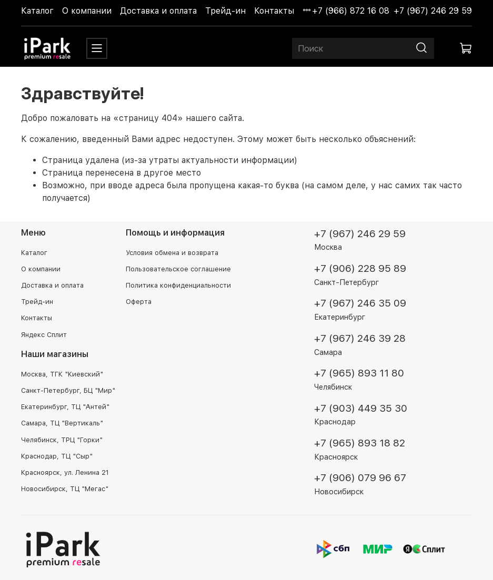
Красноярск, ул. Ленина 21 (65, 472)
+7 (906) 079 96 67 (360, 478)
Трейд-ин (225, 11)
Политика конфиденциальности (178, 285)
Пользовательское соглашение (178, 269)
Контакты (274, 11)
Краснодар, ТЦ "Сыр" (57, 456)
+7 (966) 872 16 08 (350, 11)
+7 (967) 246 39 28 (360, 338)
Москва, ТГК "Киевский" (62, 374)
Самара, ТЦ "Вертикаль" (62, 423)
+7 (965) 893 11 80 (359, 373)
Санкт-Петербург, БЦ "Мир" (68, 390)
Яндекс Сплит (44, 335)
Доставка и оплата (158, 11)
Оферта (139, 302)
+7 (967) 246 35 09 (360, 303)
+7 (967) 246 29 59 (433, 11)
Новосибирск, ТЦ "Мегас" (64, 489)
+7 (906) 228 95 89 (360, 268)
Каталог (37, 11)
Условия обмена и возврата (172, 253)
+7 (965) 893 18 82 (359, 443)
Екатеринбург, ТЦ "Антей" (65, 407)
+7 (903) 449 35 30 (360, 408)
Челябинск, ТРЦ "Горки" (62, 440)
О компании (87, 11)
